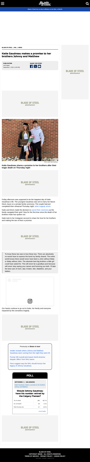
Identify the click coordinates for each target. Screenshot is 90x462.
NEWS (20, 47)
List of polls (42, 411)
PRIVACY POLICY (46, 456)
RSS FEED (38, 458)
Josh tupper (6, 65)
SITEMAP (44, 458)
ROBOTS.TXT (51, 458)
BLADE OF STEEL (7, 47)
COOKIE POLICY (59, 456)
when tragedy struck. (43, 206)
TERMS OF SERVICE (32, 456)
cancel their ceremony (40, 210)
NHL (15, 47)
